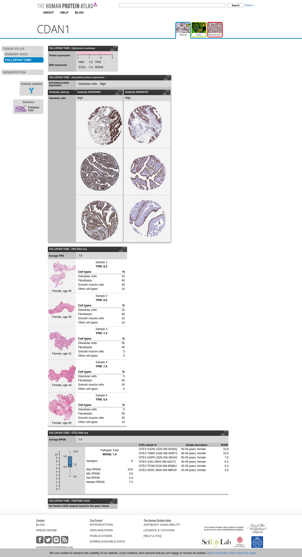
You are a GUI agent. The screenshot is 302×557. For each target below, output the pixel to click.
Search (236, 5)
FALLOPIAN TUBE (18, 60)
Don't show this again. (243, 553)
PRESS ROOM (46, 530)
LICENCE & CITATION (158, 530)
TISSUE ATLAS (13, 48)
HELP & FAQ (152, 536)
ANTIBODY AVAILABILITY (161, 524)
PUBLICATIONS (101, 536)
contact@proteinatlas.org (54, 547)
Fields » (250, 5)
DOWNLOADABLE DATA (107, 541)
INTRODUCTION (101, 524)
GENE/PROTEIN (14, 72)
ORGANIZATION (101, 530)
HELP (64, 12)
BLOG (79, 12)
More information (217, 553)
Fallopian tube (33, 109)
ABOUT (48, 12)
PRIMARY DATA (16, 54)
